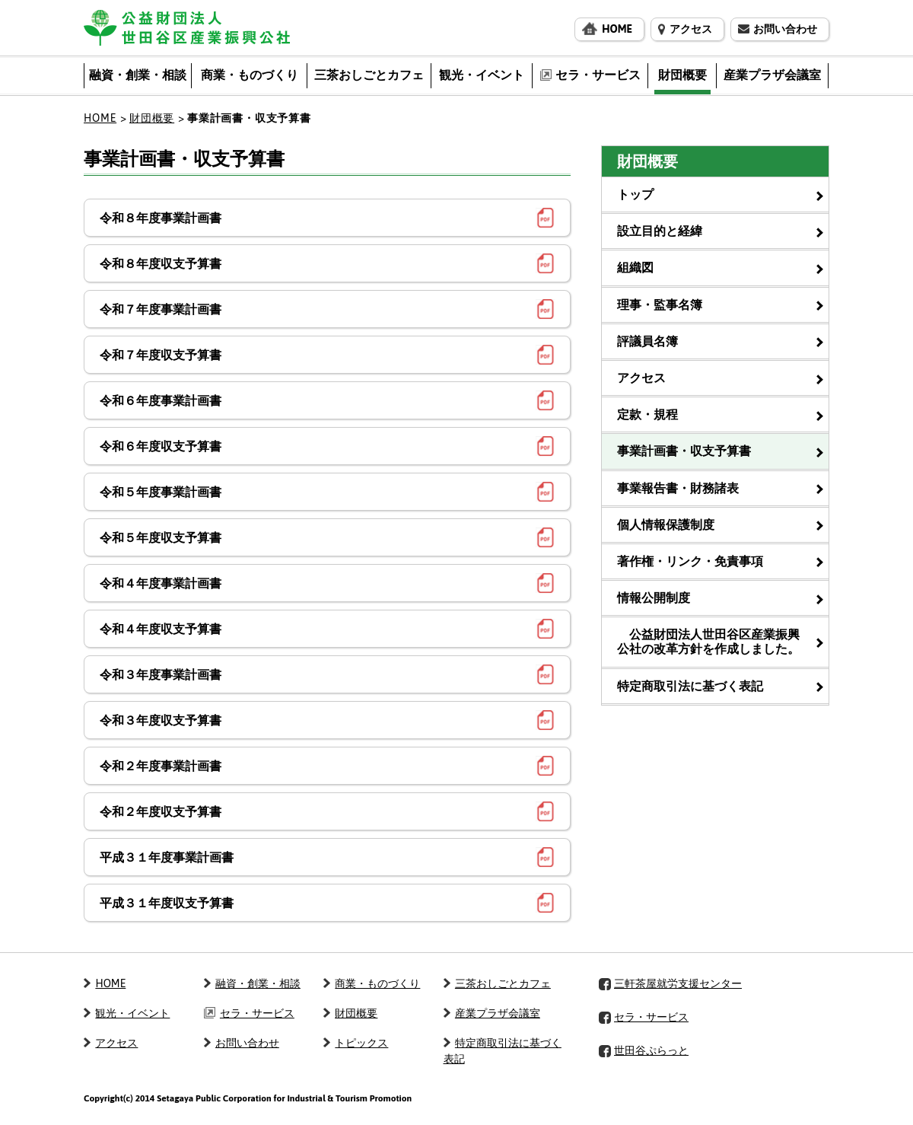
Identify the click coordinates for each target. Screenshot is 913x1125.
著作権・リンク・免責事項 (690, 561)
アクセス (641, 377)
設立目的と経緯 (659, 230)
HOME (100, 118)
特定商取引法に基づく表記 (690, 686)
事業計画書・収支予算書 (684, 450)
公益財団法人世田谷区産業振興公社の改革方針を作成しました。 (708, 641)
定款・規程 (647, 414)
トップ (635, 194)
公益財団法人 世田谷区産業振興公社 (187, 28)
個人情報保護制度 (665, 524)
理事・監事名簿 (659, 304)
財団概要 (151, 118)
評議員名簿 (647, 341)
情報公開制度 (653, 597)
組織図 (635, 267)
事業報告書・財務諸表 (678, 488)
